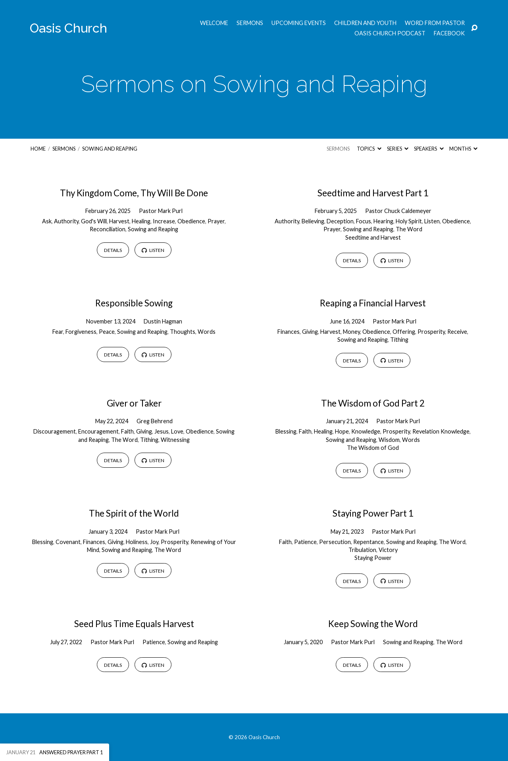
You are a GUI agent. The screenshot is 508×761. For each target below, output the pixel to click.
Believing (313, 221)
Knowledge (365, 431)
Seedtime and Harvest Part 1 (373, 193)
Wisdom (389, 439)
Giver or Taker (134, 403)
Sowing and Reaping (109, 148)
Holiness (137, 541)
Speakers (428, 148)
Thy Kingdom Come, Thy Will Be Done (134, 193)
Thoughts (182, 331)
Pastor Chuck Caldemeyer (398, 210)
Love (177, 431)
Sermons (250, 23)
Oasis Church (68, 28)
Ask (47, 221)
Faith (127, 431)
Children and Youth (365, 23)
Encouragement (98, 431)
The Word (409, 229)
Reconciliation (107, 229)
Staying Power (373, 557)
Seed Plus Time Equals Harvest (134, 623)
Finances (288, 331)
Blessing (285, 431)
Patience (305, 541)
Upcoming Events (298, 23)
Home (38, 148)
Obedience (191, 221)
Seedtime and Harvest (373, 237)
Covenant (68, 541)
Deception (340, 221)
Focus (363, 221)
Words (207, 331)
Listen (153, 250)
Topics (369, 148)
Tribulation (362, 549)
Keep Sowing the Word (373, 623)
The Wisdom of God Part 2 (373, 403)
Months (463, 148)
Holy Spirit (409, 221)
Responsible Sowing (134, 303)
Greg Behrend (155, 421)
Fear (57, 331)
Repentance (368, 541)
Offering (404, 331)
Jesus (161, 431)
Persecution (335, 541)
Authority (66, 221)
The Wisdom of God (373, 447)
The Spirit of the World (134, 513)
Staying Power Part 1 (373, 513)
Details (113, 250)
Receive (457, 331)
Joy (154, 541)
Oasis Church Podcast (389, 33)
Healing (141, 221)
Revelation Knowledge (441, 431)
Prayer (216, 221)
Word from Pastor (435, 23)
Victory (388, 549)
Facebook (449, 33)
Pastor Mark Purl (161, 210)
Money (351, 331)
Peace (107, 331)
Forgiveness (80, 331)
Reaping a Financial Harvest (373, 303)
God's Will (94, 221)
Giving (310, 331)
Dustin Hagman (163, 321)
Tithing (399, 339)
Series (397, 148)
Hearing (383, 221)
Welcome (214, 23)
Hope (342, 431)
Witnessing (175, 439)
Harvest (119, 221)
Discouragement (54, 431)
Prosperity (431, 331)
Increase (164, 221)
